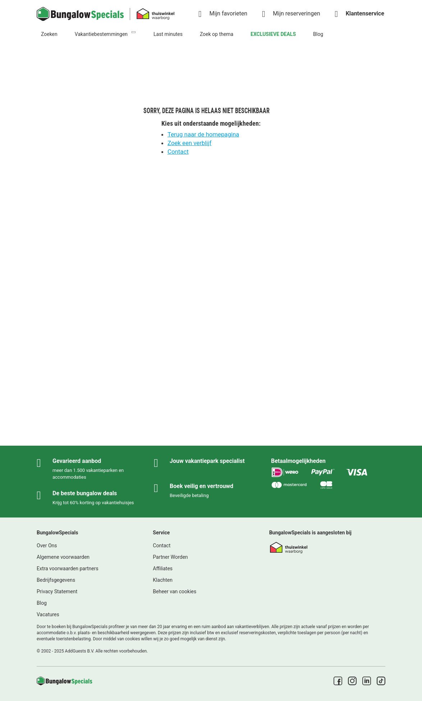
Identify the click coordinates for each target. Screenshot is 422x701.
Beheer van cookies (174, 591)
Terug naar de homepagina (203, 134)
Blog (318, 34)
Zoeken (49, 34)
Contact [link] (161, 545)
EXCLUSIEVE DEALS (273, 34)
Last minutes (168, 34)
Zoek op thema (216, 34)
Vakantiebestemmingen (101, 34)
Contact (178, 151)
